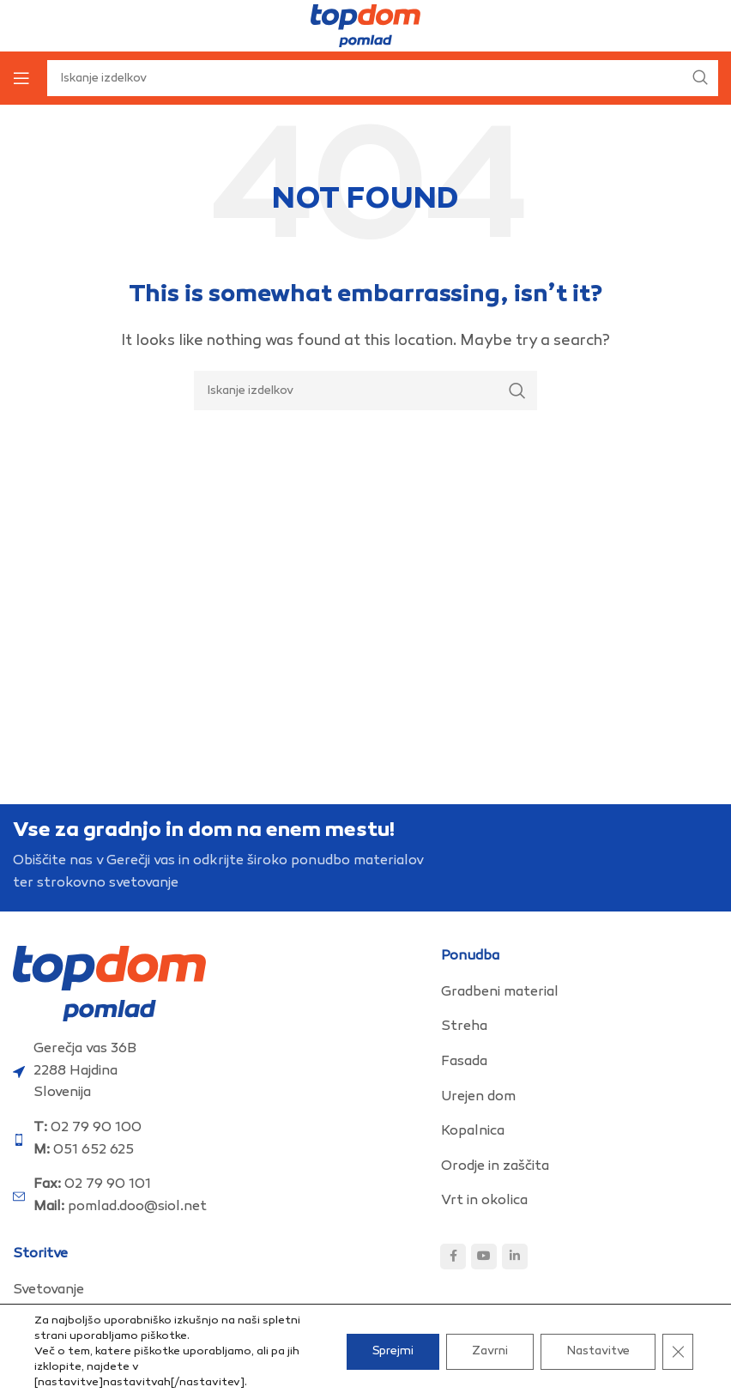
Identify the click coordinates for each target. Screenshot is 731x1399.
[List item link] (579, 993)
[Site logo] (365, 26)
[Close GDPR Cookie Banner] (677, 1352)
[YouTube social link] (484, 1256)
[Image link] (109, 984)
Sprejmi (393, 1351)
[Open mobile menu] (21, 78)
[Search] (365, 390)
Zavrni (490, 1351)
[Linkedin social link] (515, 1256)
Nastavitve (598, 1351)
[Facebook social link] (453, 1256)
